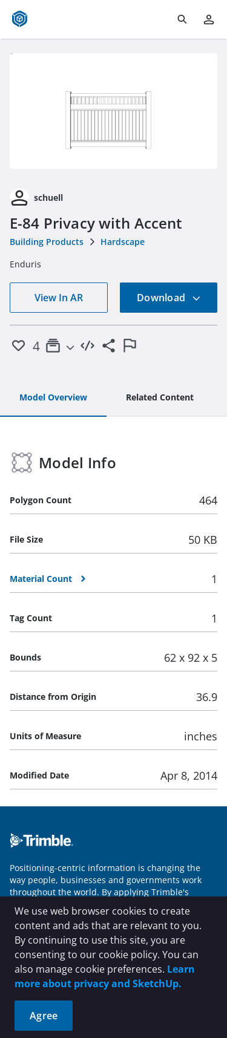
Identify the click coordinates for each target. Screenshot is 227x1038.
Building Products (47, 241)
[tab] (53, 398)
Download (169, 297)
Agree (44, 1015)
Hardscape (122, 241)
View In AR (59, 297)
